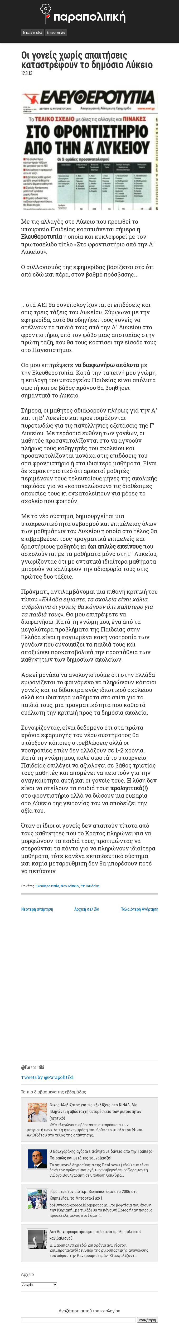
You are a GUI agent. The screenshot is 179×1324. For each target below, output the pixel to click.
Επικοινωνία (56, 32)
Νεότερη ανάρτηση (37, 909)
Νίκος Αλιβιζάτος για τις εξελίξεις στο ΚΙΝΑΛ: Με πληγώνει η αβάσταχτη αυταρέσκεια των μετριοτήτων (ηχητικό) (96, 1111)
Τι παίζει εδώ (32, 32)
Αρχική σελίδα (86, 909)
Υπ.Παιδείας (90, 886)
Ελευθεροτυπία (47, 886)
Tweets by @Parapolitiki (47, 1077)
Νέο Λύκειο (70, 886)
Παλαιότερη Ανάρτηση (139, 909)
